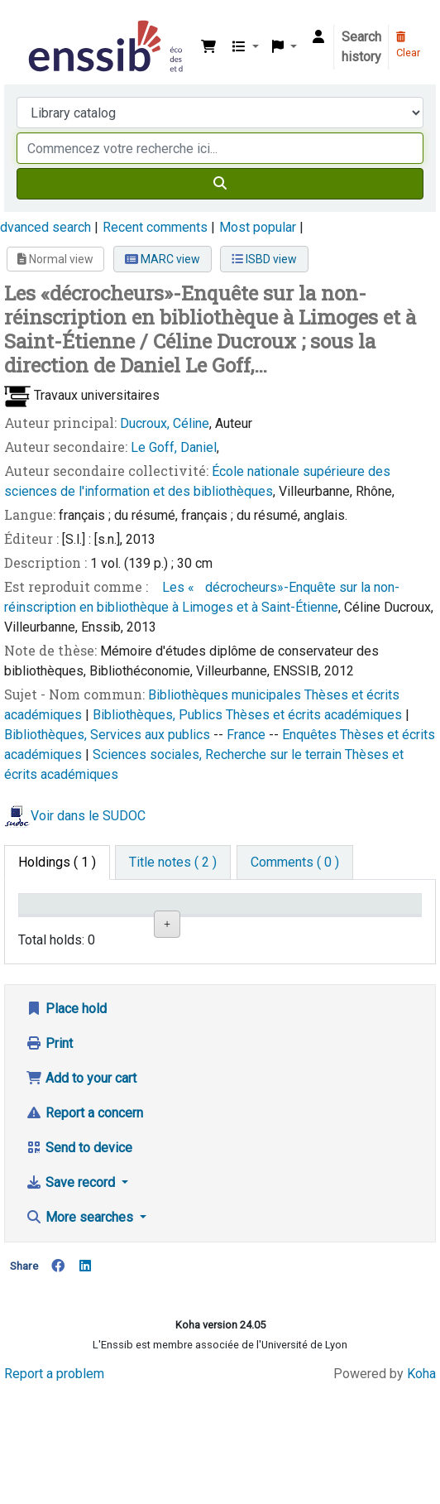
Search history (361, 47)
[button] (208, 47)
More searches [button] (81, 1334)
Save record (72, 1299)
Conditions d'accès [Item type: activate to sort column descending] (57, 920)
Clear (408, 45)
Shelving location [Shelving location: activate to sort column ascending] (185, 920)
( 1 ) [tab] (57, 862)
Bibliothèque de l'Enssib (30, 24)
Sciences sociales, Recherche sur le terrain (219, 754)
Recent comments (155, 227)
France (248, 734)
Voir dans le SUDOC (88, 816)
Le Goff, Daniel (174, 447)
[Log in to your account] (318, 37)
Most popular (257, 227)
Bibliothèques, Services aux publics (108, 734)
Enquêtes (311, 734)
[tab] (173, 862)
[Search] (220, 183)
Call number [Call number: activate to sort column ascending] (250, 920)
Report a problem (54, 1489)
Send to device (79, 1264)
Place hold (66, 1125)
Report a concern (84, 1229)
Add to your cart (81, 1195)
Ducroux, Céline (164, 423)
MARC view (162, 259)
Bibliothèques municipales (226, 695)
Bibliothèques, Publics (159, 715)
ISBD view (264, 259)
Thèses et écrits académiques (315, 715)
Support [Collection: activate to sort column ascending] (117, 928)
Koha (421, 1489)
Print (49, 1160)
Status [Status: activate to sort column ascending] (315, 928)
